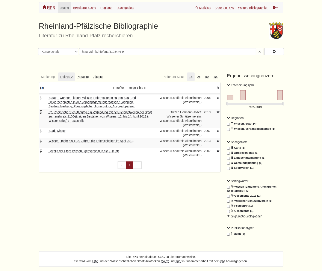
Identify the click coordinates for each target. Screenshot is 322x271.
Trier (178, 261)
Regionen (106, 7)
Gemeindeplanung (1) (244, 163)
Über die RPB (224, 7)
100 (215, 76)
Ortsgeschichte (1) (242, 153)
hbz (222, 261)
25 (199, 76)
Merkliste (203, 7)
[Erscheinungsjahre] (255, 107)
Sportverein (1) (240, 168)
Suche (64, 7)
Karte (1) (236, 148)
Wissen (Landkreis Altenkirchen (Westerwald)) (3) (252, 188)
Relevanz (66, 76)
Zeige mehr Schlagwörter (244, 216)
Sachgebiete (126, 7)
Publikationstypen (240, 228)
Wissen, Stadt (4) (242, 124)
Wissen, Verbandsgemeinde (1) (251, 129)
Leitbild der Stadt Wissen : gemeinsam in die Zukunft (84, 151)
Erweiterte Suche (84, 7)
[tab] (48, 76)
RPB (48, 7)
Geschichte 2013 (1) (243, 196)
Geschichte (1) (240, 211)
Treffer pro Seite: (173, 76)
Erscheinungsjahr (240, 85)
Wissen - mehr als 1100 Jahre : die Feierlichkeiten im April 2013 (91, 141)
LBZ (95, 261)
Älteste (98, 76)
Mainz (165, 261)
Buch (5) (236, 234)
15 (191, 76)
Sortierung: (48, 76)
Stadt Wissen (57, 130)
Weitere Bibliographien (253, 7)
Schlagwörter (237, 181)
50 (207, 76)
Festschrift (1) (240, 206)
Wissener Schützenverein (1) (249, 201)
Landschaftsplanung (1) (246, 158)
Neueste (83, 76)
